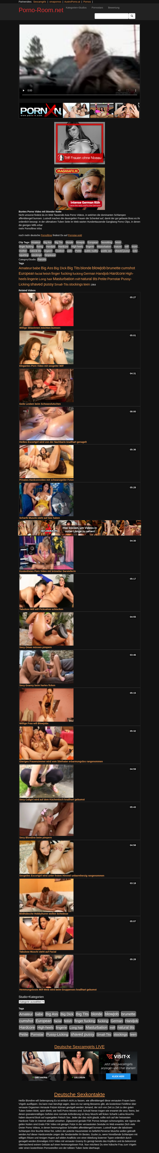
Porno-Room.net (41, 10)
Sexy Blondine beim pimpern (35, 837)
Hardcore (63, 246)
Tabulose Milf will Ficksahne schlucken (41, 609)
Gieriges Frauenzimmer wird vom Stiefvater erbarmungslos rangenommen (61, 761)
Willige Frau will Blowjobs (33, 723)
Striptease (50, 255)
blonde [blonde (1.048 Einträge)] (85, 268)
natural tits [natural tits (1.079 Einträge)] (89, 279)
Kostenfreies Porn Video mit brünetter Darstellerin (47, 571)
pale (69, 250)
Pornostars (97, 7)
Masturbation (104, 246)
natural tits (35, 250)
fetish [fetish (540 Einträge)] (47, 273)
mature (118, 246)
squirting (23, 255)
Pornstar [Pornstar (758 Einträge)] (113, 279)
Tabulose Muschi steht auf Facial (37, 951)
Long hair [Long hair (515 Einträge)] (45, 279)
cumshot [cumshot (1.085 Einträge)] (128, 268)
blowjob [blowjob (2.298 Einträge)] (99, 268)
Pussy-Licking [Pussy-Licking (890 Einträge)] (57, 1034)
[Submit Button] (132, 16)
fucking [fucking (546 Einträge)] (77, 273)
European (93, 242)
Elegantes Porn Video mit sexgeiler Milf (41, 365)
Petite (78, 250)
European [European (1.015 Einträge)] (26, 273)
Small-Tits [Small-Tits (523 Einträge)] (61, 284)
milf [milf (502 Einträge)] (77, 279)
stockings (36, 255)
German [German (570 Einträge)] (89, 273)
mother (23, 250)
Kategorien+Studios (76, 7)
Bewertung (113, 7)
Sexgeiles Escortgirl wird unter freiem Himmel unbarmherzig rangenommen (61, 875)
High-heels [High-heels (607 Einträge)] (45, 1027)
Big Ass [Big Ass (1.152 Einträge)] (47, 268)
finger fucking (26, 246)
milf (127, 246)
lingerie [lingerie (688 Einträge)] (32, 279)
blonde (69, 242)
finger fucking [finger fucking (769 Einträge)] (61, 273)
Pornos (87, 1)
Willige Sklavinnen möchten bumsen (39, 327)
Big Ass (48, 242)
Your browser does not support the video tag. (79, 62)
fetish (118, 242)
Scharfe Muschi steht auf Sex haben (39, 518)
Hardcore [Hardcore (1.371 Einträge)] (117, 273)
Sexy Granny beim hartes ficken (37, 685)
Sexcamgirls (39, 1)
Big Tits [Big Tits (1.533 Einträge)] (73, 268)
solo (135, 250)
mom (134, 246)
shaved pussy (122, 250)
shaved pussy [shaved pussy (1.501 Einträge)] (42, 284)
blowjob (80, 242)
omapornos (55, 1)
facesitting (106, 242)
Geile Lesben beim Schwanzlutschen (40, 404)
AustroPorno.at (72, 1)
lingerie (90, 246)
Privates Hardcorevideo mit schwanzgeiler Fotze (46, 479)
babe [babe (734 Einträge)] (36, 268)
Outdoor (60, 250)
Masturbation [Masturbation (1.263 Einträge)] (63, 279)
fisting (40, 246)
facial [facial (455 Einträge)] (38, 273)
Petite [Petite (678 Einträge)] (102, 279)
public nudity (91, 250)
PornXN (42, 259)
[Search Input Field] (112, 16)
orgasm (48, 250)
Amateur (35, 242)
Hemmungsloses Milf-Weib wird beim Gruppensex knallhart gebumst (58, 989)
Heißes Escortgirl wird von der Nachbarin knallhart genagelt (53, 442)
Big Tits (59, 242)
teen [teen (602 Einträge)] (86, 284)
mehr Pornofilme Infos (30, 228)
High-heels (77, 246)
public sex (106, 250)
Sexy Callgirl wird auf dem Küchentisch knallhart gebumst (52, 799)
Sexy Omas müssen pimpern (35, 647)
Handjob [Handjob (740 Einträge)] (102, 273)
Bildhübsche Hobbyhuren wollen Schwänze (43, 913)
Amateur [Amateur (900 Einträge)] (25, 268)
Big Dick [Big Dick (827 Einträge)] (60, 268)
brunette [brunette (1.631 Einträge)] (113, 268)
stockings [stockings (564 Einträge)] (76, 284)
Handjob (50, 246)
